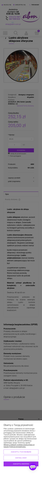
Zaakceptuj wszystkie (21, 464)
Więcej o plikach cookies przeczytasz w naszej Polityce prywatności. (19, 446)
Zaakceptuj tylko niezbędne (21, 452)
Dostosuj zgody (21, 458)
